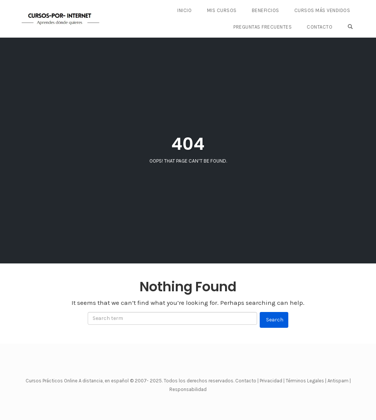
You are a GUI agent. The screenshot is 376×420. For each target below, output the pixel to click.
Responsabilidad (188, 389)
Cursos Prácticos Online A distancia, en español (78, 380)
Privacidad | (272, 380)
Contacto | (247, 380)
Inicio (184, 10)
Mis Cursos (222, 10)
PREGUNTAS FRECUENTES (262, 27)
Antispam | (339, 380)
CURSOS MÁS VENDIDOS (322, 10)
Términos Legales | (306, 380)
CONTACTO (319, 27)
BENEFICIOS (265, 10)
